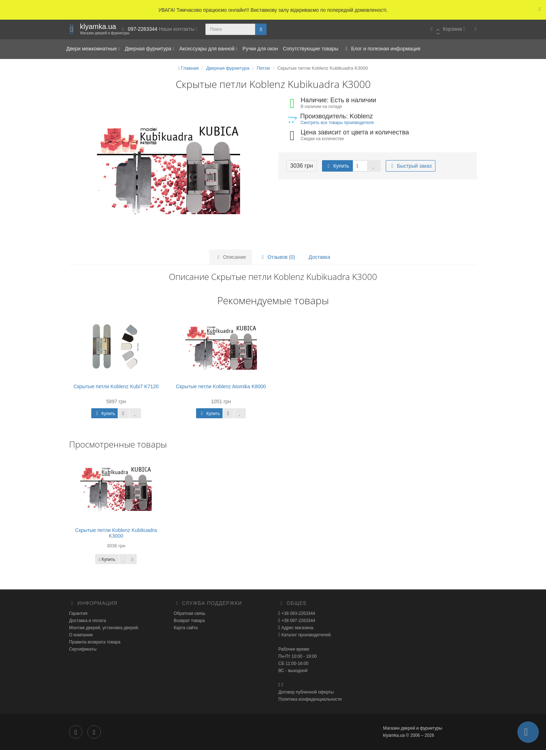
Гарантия (78, 613)
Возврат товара (189, 620)
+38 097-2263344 (297, 620)
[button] (447, 29)
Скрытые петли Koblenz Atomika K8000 (221, 386)
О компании (81, 634)
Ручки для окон (260, 48)
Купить (337, 166)
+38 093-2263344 (297, 613)
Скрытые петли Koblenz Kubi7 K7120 (116, 386)
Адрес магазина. (297, 627)
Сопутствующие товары (310, 48)
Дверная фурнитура (149, 48)
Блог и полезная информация (381, 48)
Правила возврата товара (94, 642)
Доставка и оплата (87, 620)
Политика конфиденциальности (310, 699)
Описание (230, 257)
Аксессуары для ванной (208, 48)
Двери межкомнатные (93, 48)
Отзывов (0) (277, 257)
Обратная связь (189, 613)
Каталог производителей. (306, 634)
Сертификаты (83, 649)
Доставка (319, 257)
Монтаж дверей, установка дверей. (104, 627)
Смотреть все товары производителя (337, 122)
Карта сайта (186, 627)
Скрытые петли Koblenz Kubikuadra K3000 (116, 532)
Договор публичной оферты (306, 692)
